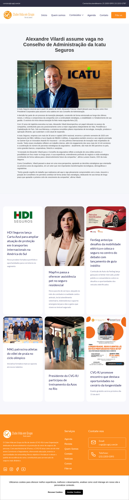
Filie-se (118, 15)
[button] (76, 15)
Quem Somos (71, 449)
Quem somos (58, 15)
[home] (19, 15)
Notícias (68, 458)
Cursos (68, 463)
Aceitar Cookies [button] (74, 492)
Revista (68, 444)
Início (44, 15)
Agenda (92, 15)
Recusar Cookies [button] (55, 492)
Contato (104, 15)
